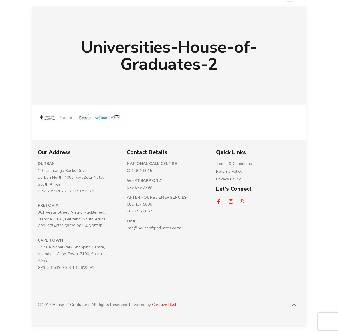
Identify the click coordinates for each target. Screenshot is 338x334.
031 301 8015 (139, 170)
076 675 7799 (139, 187)
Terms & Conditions (234, 163)
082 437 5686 (139, 204)
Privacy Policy (228, 179)
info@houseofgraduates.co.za (154, 228)
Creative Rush (164, 304)
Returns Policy (229, 171)
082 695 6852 (139, 211)
